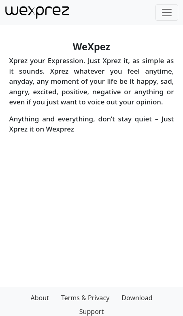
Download (136, 297)
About (39, 297)
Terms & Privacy (85, 297)
